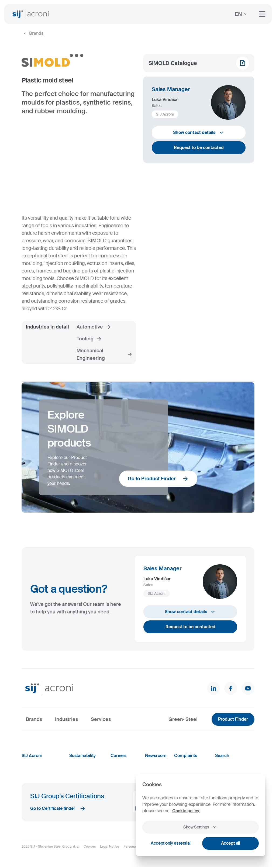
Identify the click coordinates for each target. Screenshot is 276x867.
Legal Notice (109, 846)
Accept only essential (171, 843)
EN (242, 14)
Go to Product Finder (158, 478)
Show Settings (200, 827)
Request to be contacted (199, 147)
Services (101, 719)
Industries (66, 719)
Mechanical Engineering (105, 354)
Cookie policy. (186, 811)
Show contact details (199, 132)
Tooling (89, 339)
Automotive (94, 327)
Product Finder (233, 719)
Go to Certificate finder (58, 808)
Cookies (90, 846)
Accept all (230, 843)
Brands (32, 33)
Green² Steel (183, 719)
